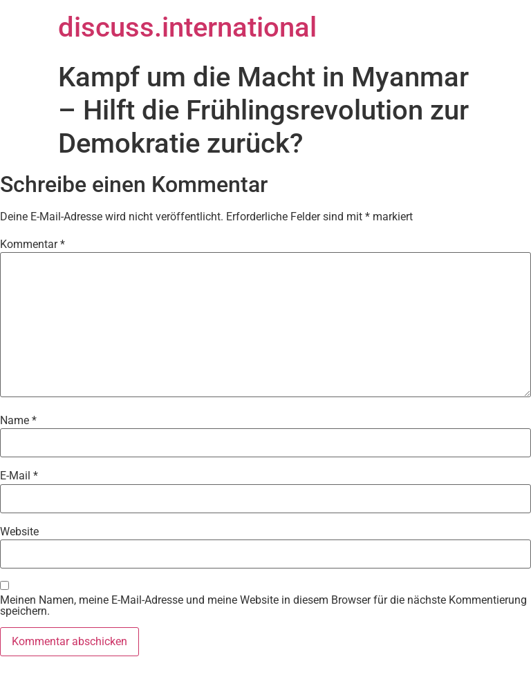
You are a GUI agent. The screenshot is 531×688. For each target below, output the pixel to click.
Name (18, 420)
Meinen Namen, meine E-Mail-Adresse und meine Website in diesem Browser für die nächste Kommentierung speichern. (263, 606)
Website (19, 531)
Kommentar (32, 244)
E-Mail (19, 475)
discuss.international (187, 27)
